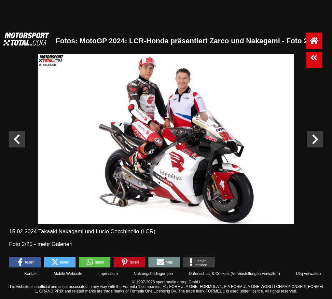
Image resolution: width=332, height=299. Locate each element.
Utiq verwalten (308, 273)
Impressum (108, 273)
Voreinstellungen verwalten (255, 273)
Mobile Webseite (68, 273)
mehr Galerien (55, 244)
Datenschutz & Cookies (209, 273)
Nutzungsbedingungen (153, 273)
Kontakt (31, 273)
